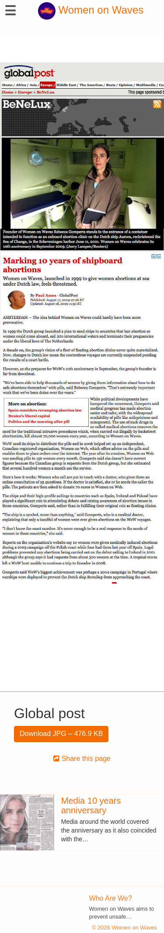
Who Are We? (110, 898)
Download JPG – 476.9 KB (61, 733)
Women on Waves (90, 10)
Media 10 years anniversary (91, 805)
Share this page (82, 758)
